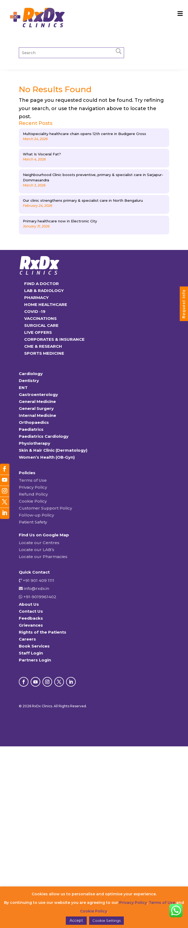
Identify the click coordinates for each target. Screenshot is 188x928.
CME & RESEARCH (43, 346)
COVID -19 (34, 311)
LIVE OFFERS (38, 332)
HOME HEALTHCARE (45, 304)
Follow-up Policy (36, 515)
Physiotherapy (34, 443)
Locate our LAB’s (36, 549)
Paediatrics (31, 429)
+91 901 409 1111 (38, 580)
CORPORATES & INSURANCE (54, 339)
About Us (29, 604)
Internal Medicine (37, 415)
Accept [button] (76, 920)
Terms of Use (33, 480)
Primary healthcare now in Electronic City (60, 221)
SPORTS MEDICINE (44, 353)
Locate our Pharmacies (43, 556)
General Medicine (37, 401)
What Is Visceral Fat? (42, 154)
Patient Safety (33, 522)
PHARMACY (36, 297)
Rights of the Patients (42, 632)
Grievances (31, 625)
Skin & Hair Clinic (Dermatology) (53, 450)
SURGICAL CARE (41, 325)
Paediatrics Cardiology (43, 436)
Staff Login (31, 653)
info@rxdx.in (36, 588)
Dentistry (29, 380)
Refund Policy (33, 494)
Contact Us (31, 611)
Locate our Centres (39, 542)
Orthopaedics (34, 422)
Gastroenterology (38, 394)
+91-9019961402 (39, 596)
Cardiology (31, 373)
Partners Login (35, 660)
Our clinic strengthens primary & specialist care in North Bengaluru (83, 200)
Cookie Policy (33, 501)
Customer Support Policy (45, 508)
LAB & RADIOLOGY (44, 290)
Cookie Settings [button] (106, 920)
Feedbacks (31, 618)
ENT (23, 387)
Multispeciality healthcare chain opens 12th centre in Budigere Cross (84, 134)
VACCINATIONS (40, 318)
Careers (27, 639)
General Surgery (36, 408)
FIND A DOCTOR (41, 283)
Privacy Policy (33, 487)
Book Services (34, 646)
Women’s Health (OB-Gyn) (47, 457)
